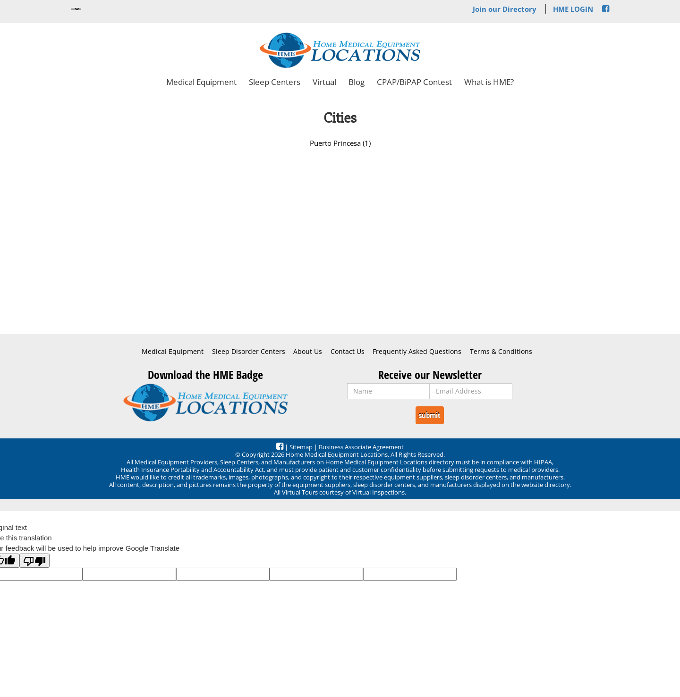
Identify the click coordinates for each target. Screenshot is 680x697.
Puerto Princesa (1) (340, 143)
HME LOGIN (573, 9)
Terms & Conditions (501, 351)
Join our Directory (504, 9)
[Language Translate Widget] (76, 9)
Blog (356, 81)
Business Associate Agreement (361, 447)
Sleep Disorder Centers (248, 351)
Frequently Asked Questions (417, 351)
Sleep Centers (274, 81)
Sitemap (301, 447)
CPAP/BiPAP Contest (414, 81)
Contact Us (348, 351)
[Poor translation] (34, 561)
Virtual (324, 81)
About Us (307, 351)
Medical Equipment (201, 81)
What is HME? (489, 81)
